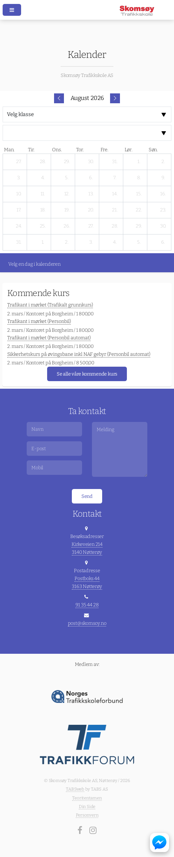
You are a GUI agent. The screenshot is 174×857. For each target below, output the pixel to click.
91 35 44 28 (87, 605)
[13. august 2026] (91, 194)
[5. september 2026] (139, 242)
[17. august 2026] (19, 210)
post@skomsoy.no (87, 623)
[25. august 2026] (43, 226)
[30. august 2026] (163, 226)
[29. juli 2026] (67, 162)
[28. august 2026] (115, 226)
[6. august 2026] (91, 178)
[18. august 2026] (43, 210)
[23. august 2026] (163, 210)
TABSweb (75, 789)
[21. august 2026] (115, 210)
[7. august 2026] (115, 178)
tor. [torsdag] (80, 150)
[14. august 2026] (115, 194)
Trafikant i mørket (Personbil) (39, 321)
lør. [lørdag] (128, 150)
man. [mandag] (9, 150)
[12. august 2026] (67, 194)
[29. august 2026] (139, 226)
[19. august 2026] (67, 210)
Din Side (87, 806)
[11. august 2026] (43, 194)
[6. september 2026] (163, 242)
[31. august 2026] (19, 242)
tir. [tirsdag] (31, 150)
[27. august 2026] (91, 226)
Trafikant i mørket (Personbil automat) (49, 338)
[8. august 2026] (139, 178)
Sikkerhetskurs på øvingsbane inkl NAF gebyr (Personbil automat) (78, 354)
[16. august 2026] (163, 194)
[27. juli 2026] (19, 162)
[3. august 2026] (19, 178)
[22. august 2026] (139, 210)
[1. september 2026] (43, 242)
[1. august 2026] (139, 162)
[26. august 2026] (67, 226)
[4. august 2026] (43, 178)
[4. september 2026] (115, 242)
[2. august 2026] (163, 162)
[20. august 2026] (91, 210)
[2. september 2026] (67, 242)
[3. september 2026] (91, 242)
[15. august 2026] (139, 194)
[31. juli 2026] (115, 162)
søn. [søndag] (153, 150)
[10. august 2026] (19, 194)
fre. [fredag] (104, 150)
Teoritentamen (87, 798)
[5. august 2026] (67, 178)
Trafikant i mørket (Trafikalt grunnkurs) (50, 305)
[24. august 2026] (19, 226)
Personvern (87, 815)
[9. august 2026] (163, 178)
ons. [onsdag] (57, 150)
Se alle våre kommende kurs (87, 374)
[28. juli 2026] (43, 162)
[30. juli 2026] (91, 162)
